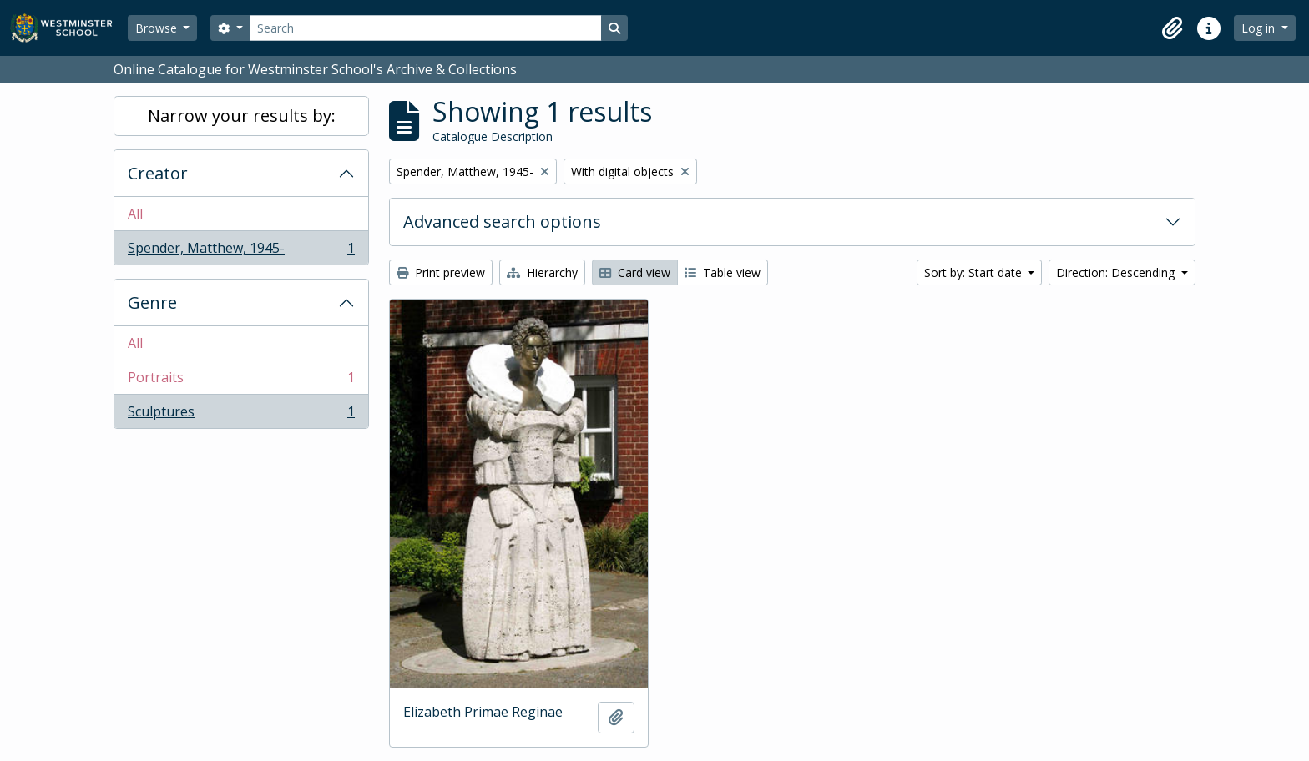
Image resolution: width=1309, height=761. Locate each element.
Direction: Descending (1117, 272)
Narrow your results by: (242, 115)
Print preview (441, 272)
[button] (1172, 28)
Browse (157, 28)
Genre (152, 302)
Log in (1259, 28)
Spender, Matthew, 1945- (241, 251)
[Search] (426, 28)
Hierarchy (542, 272)
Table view (723, 272)
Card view (634, 272)
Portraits (241, 381)
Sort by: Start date (974, 272)
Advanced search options (502, 221)
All (135, 213)
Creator (158, 173)
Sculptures (241, 414)
